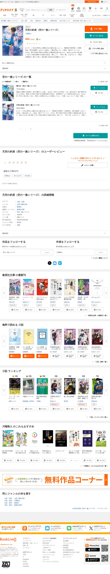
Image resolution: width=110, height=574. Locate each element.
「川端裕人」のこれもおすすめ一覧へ (95, 466)
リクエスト (46, 559)
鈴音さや (53, 401)
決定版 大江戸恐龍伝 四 (83, 298)
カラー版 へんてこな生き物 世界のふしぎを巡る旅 (100, 453)
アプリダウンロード (49, 545)
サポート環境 (47, 550)
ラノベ (53, 15)
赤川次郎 (39, 302)
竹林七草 (11, 302)
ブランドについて (68, 543)
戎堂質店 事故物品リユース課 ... (14, 299)
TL (43, 15)
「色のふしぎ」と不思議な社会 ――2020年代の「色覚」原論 (35, 453)
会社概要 (66, 541)
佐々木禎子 (53, 352)
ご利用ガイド (106, 15)
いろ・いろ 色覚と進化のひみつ (21, 452)
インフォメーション (49, 555)
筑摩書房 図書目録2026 (14, 348)
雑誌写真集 (82, 15)
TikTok (25, 561)
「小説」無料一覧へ (101, 362)
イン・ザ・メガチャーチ (14, 397)
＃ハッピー (17, 176)
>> (90, 129)
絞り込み (22, 9)
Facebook (26, 566)
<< (20, 129)
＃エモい (28, 176)
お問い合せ (46, 557)
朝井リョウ (12, 401)
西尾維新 (25, 401)
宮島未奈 (94, 401)
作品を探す (46, 543)
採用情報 (66, 545)
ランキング (26, 547)
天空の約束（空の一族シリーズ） (28, 105)
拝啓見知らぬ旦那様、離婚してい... (83, 398)
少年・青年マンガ (14, 15)
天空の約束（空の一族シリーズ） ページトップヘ (90, 508)
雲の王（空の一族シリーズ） (26, 86)
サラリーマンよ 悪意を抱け (42, 298)
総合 (4, 15)
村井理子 (53, 302)
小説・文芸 (62, 15)
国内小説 (24, 204)
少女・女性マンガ (24, 15)
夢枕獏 (80, 302)
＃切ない (7, 176)
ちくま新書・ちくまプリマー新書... (41, 349)
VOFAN (31, 401)
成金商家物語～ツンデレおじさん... (96, 349)
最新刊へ (26, 81)
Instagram (26, 559)
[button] (15, 310)
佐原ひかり (26, 302)
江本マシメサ (68, 352)
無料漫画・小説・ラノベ (30, 543)
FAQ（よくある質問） (49, 552)
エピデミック (59, 451)
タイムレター (95, 297)
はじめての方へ (96, 15)
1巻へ (17, 81)
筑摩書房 (11, 352)
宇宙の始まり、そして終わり (47, 452)
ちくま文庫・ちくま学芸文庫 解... (28, 349)
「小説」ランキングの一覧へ (98, 417)
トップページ (27, 541)
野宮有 (66, 401)
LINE (24, 554)
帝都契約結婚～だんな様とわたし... (83, 349)
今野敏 (38, 401)
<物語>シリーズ (28, 396)
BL (34, 15)
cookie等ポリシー (68, 555)
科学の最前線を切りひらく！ (87, 452)
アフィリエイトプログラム (51, 561)
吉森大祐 (66, 302)
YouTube (25, 564)
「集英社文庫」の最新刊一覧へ (97, 315)
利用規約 (66, 547)
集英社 (19, 207)
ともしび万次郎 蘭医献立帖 (70, 298)
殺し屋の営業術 (69, 396)
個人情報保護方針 (68, 550)
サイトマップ (67, 557)
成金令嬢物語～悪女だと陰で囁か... (69, 349)
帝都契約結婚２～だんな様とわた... (55, 349)
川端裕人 (29, 33)
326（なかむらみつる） (98, 302)
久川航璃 (80, 401)
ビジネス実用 (72, 15)
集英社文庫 (20, 209)
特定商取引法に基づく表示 (71, 552)
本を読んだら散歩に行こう (55, 298)
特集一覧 (25, 545)
